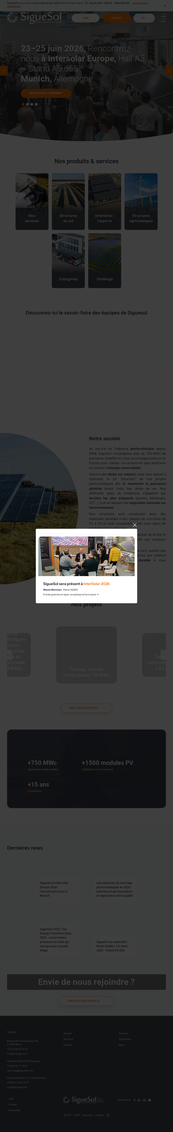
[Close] (134, 525)
